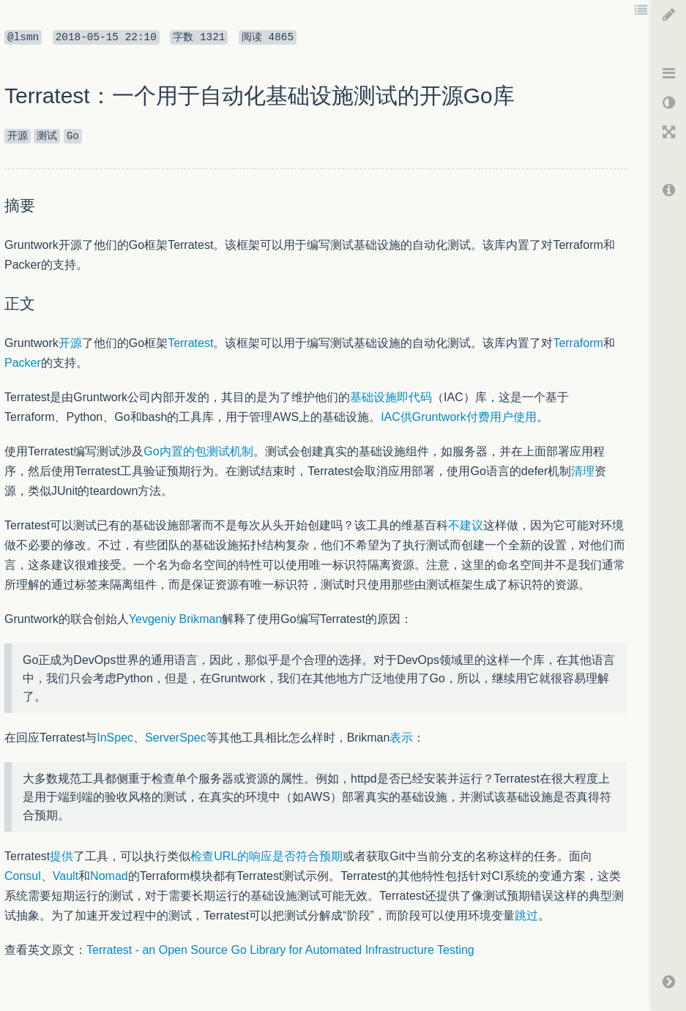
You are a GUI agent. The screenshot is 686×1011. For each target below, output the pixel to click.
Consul (22, 876)
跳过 (526, 915)
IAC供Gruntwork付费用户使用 (458, 417)
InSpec (115, 737)
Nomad (109, 876)
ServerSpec (175, 737)
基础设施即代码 (391, 397)
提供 (61, 856)
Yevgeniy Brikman (175, 619)
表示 (401, 737)
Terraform (578, 343)
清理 (582, 471)
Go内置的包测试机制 (198, 451)
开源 (70, 343)
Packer (22, 363)
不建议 (465, 525)
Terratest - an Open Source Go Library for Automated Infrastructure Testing (280, 950)
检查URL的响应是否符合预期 (266, 856)
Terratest (190, 343)
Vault (65, 876)
